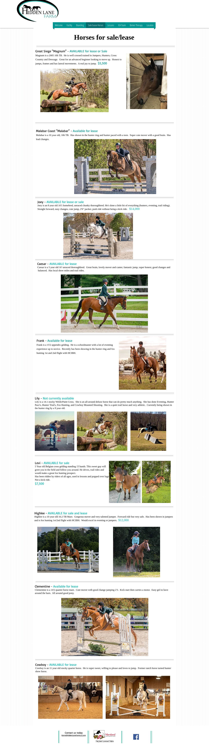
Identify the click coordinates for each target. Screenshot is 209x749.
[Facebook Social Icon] (136, 737)
